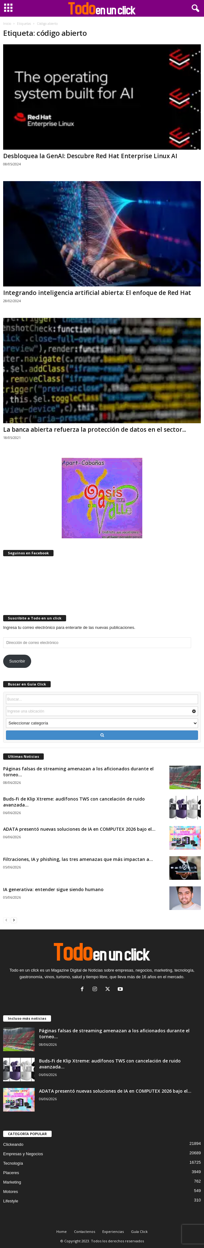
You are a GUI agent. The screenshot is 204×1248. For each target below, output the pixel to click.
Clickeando (13, 1144)
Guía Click (139, 1231)
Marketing (12, 1182)
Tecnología (13, 1163)
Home (61, 1231)
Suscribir (17, 661)
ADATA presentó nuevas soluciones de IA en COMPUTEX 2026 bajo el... (79, 829)
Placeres (11, 1172)
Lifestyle (10, 1201)
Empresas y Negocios (23, 1153)
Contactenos (84, 1231)
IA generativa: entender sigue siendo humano (53, 889)
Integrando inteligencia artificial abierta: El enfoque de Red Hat (97, 293)
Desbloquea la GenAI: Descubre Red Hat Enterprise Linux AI (90, 156)
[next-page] (14, 920)
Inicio (7, 23)
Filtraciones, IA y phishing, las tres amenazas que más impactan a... (78, 859)
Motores (10, 1191)
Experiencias (113, 1231)
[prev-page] (6, 920)
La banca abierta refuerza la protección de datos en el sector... (94, 429)
